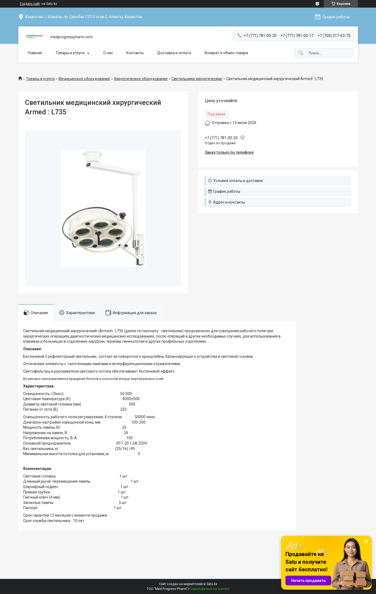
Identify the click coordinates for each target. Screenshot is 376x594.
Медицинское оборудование (84, 79)
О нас (108, 53)
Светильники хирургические (196, 79)
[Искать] (301, 53)
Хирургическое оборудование (141, 79)
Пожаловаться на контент (210, 589)
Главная (35, 53)
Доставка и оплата (174, 53)
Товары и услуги (70, 53)
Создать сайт (30, 4)
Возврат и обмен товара (226, 53)
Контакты (135, 53)
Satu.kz (212, 584)
